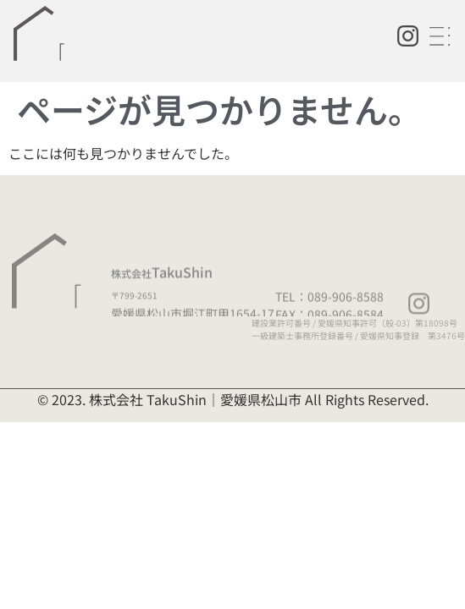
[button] (442, 36)
